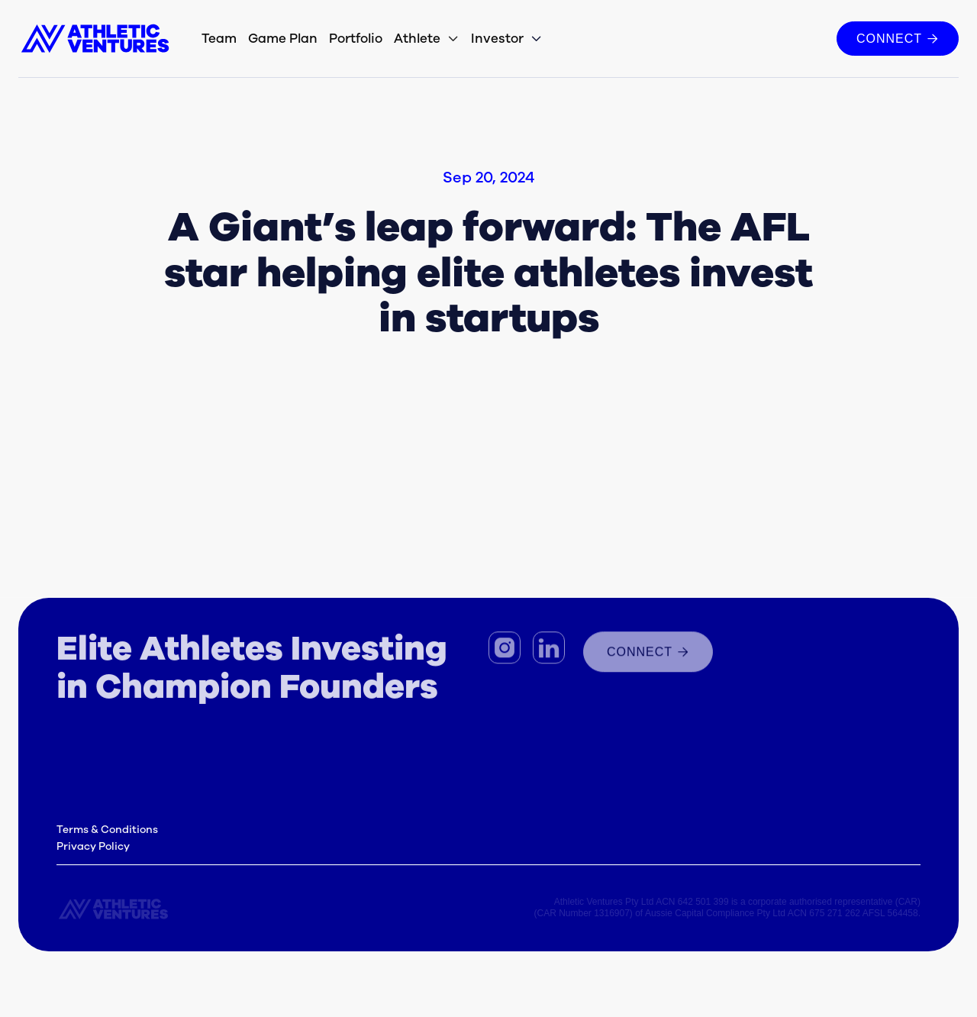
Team (219, 38)
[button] (426, 38)
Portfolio (355, 38)
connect (648, 655)
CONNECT (897, 38)
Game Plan (283, 38)
